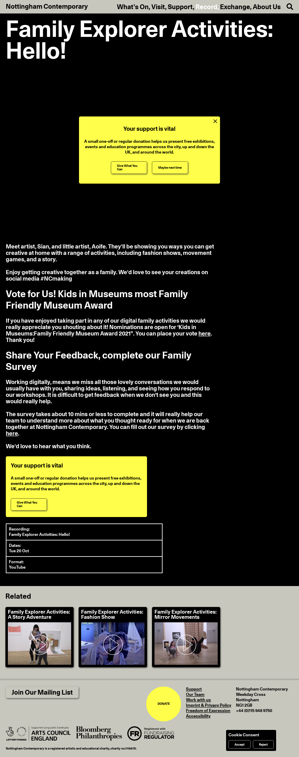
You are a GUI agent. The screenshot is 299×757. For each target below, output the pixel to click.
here (204, 334)
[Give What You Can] (129, 167)
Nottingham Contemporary (47, 6)
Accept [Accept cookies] (239, 744)
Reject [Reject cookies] (263, 744)
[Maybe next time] (170, 167)
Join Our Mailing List (42, 692)
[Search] (287, 6)
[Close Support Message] (215, 121)
